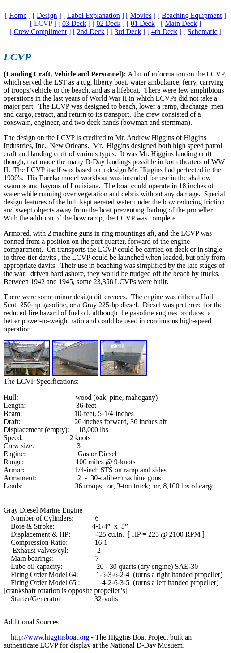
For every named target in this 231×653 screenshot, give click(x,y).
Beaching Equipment (192, 15)
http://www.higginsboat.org (50, 637)
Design (47, 15)
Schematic (203, 31)
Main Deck (181, 23)
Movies (140, 15)
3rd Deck (128, 31)
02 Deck (109, 23)
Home (17, 15)
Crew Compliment (40, 31)
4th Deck (164, 31)
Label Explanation (93, 15)
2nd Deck (91, 31)
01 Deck (143, 23)
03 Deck (74, 23)
